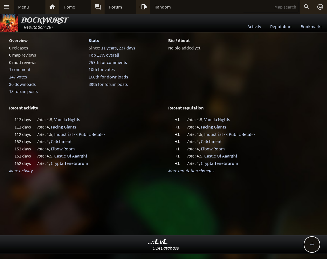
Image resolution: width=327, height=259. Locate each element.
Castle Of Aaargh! (70, 156)
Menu (23, 7)
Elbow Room (63, 149)
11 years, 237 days (118, 48)
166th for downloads (108, 77)
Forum (115, 7)
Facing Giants (63, 127)
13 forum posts (23, 91)
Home (69, 7)
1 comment (19, 69)
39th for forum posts (108, 84)
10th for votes (102, 69)
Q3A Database (166, 248)
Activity (254, 26)
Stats (94, 40)
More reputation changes (191, 170)
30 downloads (22, 84)
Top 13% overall (104, 55)
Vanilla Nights (67, 119)
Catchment (61, 141)
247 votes (18, 77)
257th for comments (108, 62)
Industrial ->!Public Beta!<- (79, 134)
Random (163, 7)
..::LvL (158, 242)
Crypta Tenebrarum (69, 163)
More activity (21, 170)
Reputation (280, 26)
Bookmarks (311, 26)
